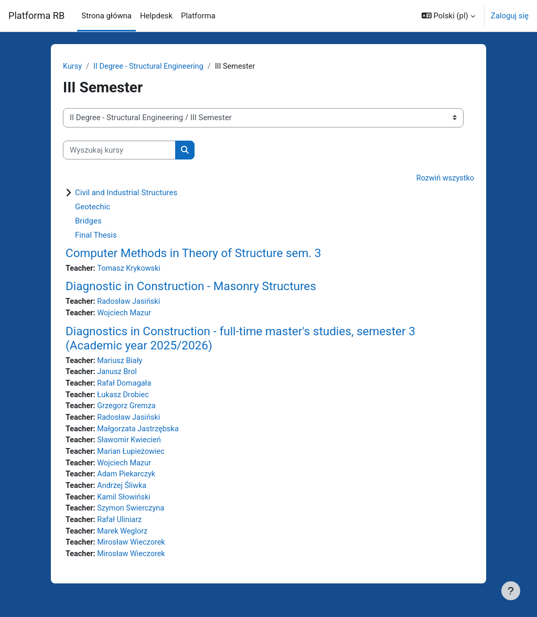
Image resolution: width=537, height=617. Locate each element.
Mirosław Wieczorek (133, 550)
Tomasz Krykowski (130, 269)
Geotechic (92, 207)
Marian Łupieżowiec (132, 456)
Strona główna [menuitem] (106, 15)
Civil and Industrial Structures (126, 193)
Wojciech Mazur (126, 315)
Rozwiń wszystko (444, 179)
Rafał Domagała (126, 386)
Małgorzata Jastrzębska (140, 433)
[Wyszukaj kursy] (119, 150)
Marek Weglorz (124, 539)
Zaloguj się (510, 15)
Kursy (72, 66)
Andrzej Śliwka (123, 491)
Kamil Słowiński (125, 503)
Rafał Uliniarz (121, 526)
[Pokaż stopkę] (510, 590)
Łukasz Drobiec (125, 397)
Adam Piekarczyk (128, 480)
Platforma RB (36, 15)
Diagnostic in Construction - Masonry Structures (191, 287)
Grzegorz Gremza (128, 409)
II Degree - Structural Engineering (150, 66)
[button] (448, 15)
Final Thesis (96, 235)
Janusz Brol (118, 374)
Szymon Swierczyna (132, 515)
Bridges (88, 221)
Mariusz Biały (121, 362)
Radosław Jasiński (130, 302)
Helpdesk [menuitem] (156, 15)
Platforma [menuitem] (198, 15)
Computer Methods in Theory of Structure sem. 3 (193, 253)
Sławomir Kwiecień (131, 445)
